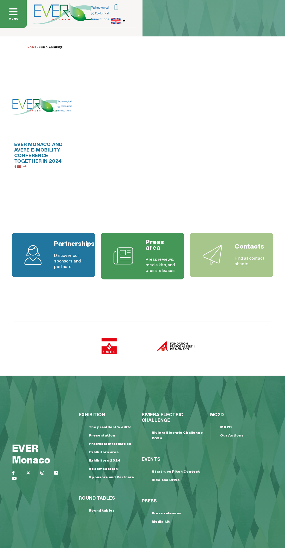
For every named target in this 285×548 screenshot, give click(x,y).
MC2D (217, 414)
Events (151, 459)
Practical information (110, 443)
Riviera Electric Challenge (162, 417)
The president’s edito (110, 427)
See (20, 166)
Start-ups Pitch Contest (176, 471)
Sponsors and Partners (111, 477)
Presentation (102, 435)
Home (32, 47)
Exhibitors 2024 (104, 460)
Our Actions (232, 435)
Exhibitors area (104, 452)
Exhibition (92, 414)
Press (149, 500)
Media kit (161, 521)
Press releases (166, 513)
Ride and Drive (166, 479)
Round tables (97, 498)
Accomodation (103, 468)
